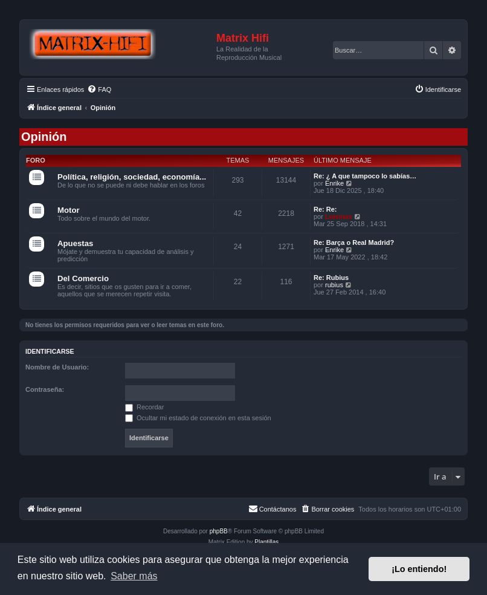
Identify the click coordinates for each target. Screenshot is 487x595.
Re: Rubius (331, 277)
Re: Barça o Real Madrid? (354, 242)
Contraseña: (44, 389)
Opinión (44, 136)
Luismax (338, 216)
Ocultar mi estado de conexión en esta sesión (198, 417)
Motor (68, 210)
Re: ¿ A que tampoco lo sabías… (365, 176)
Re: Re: (325, 209)
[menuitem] (99, 89)
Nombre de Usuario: (57, 367)
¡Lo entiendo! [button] (419, 569)
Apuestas (75, 243)
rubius (334, 284)
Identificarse (49, 351)
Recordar (144, 407)
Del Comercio (83, 278)
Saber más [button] (134, 576)
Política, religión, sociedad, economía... (131, 176)
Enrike (334, 183)
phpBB (219, 531)
